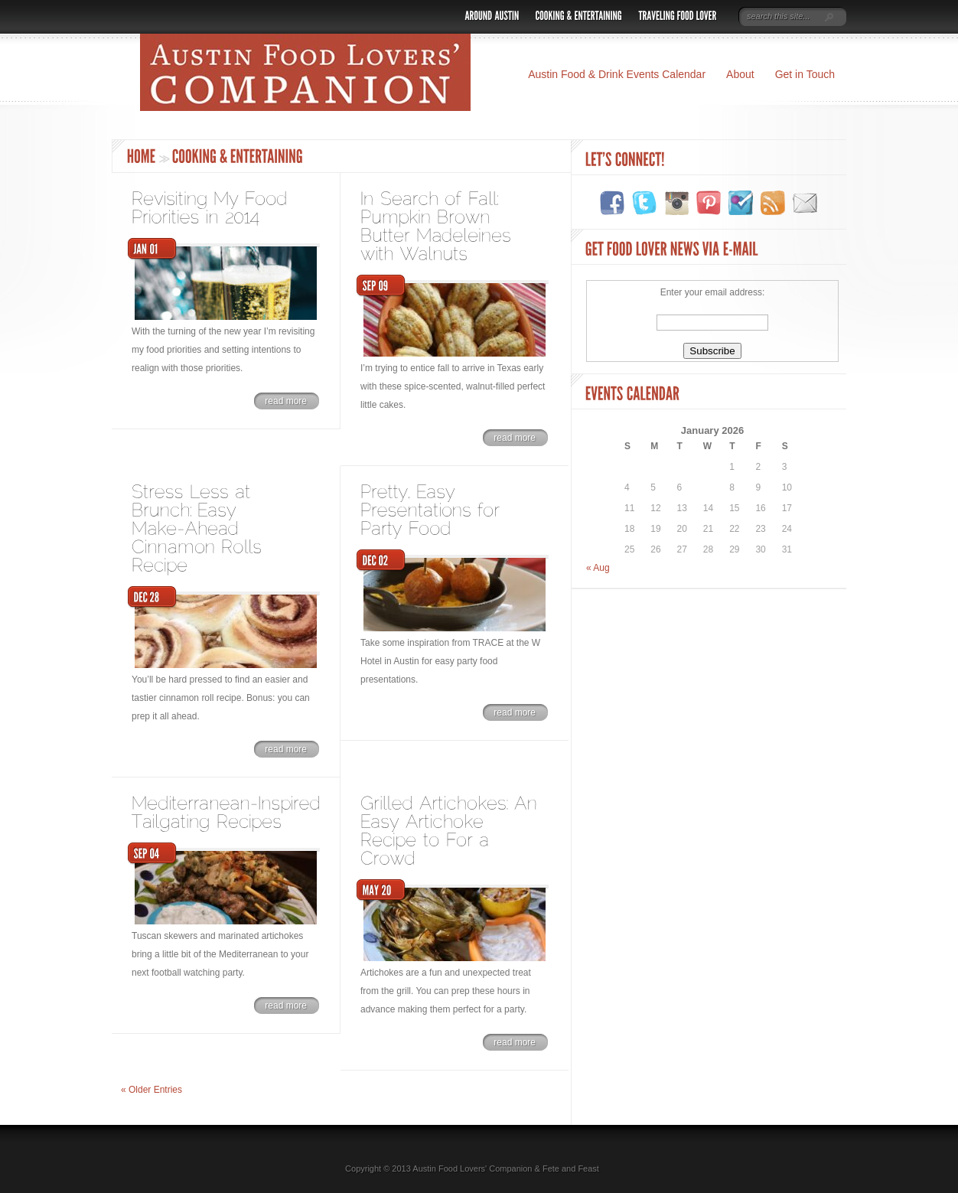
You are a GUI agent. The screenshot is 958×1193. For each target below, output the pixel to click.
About (740, 74)
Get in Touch (805, 74)
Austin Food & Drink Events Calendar (616, 74)
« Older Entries (151, 1089)
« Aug (598, 567)
